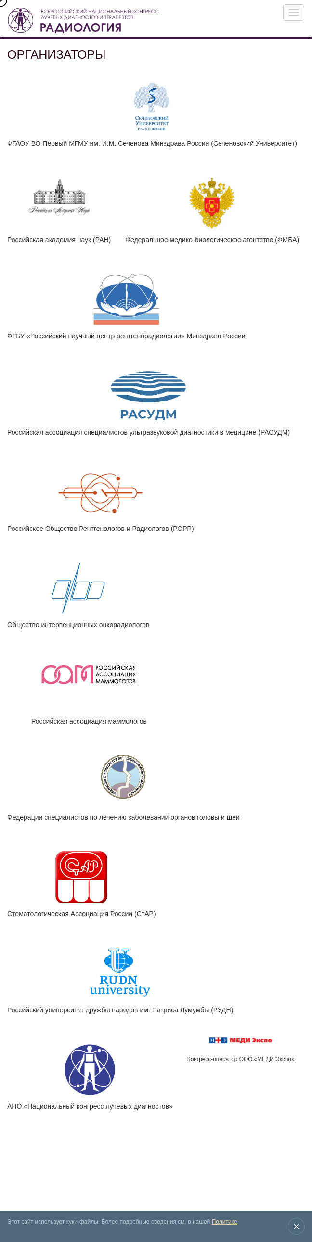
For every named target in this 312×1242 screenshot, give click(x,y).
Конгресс (17, 1162)
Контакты (25, 1183)
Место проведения (165, 1162)
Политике (224, 1221)
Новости (125, 1162)
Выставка (47, 1162)
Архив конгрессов (87, 1162)
